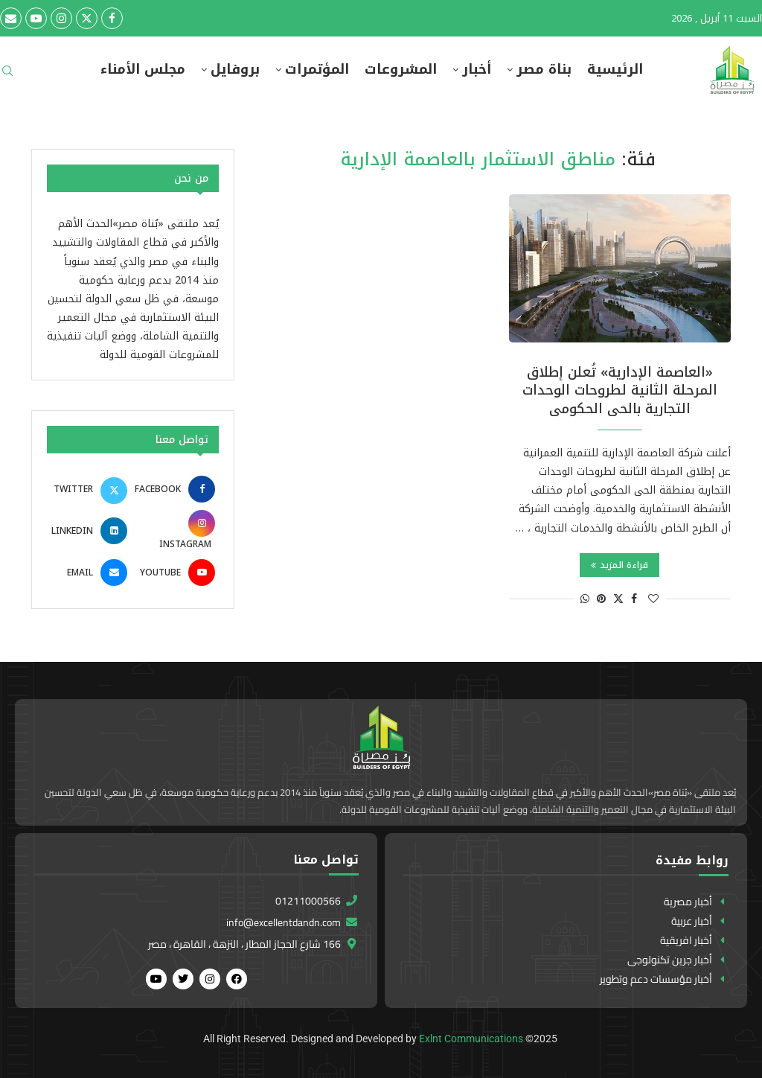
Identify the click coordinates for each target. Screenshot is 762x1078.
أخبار (476, 70)
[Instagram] (61, 18)
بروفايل (235, 70)
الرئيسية (615, 70)
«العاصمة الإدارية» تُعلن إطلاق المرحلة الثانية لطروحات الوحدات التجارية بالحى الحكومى (619, 390)
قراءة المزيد (619, 565)
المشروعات (401, 70)
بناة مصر (544, 70)
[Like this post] (653, 599)
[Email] (11, 18)
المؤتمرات (317, 70)
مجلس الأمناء (142, 70)
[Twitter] (86, 18)
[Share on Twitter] (618, 599)
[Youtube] (36, 18)
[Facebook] (112, 18)
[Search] (7, 76)
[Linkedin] (89, 531)
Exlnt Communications (471, 1038)
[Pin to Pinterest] (601, 599)
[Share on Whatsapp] (584, 599)
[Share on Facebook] (634, 599)
